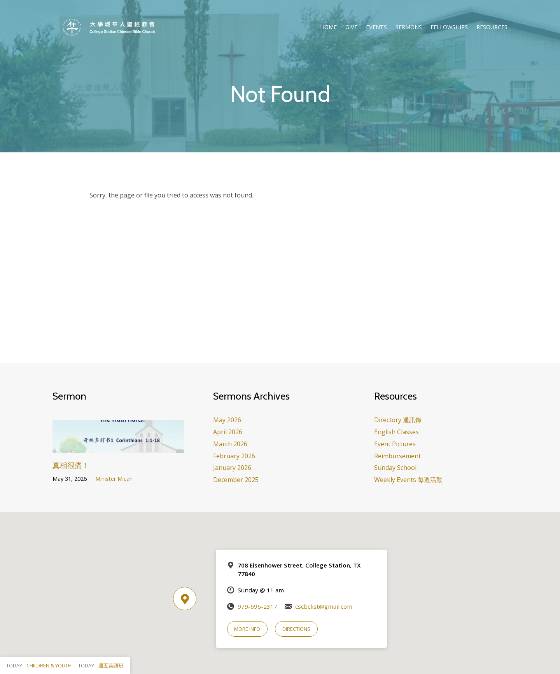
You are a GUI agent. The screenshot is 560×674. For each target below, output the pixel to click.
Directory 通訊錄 (398, 420)
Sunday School (395, 467)
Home (328, 27)
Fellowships (449, 27)
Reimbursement (397, 456)
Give (351, 27)
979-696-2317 (257, 606)
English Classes (396, 432)
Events (376, 27)
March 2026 (230, 444)
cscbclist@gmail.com (323, 606)
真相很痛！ (70, 465)
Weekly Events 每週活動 (408, 479)
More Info (247, 628)
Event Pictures (395, 444)
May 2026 (227, 420)
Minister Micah (114, 478)
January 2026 (232, 467)
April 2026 (227, 432)
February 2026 (234, 456)
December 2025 (236, 479)
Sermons (409, 27)
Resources (492, 27)
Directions (296, 628)
